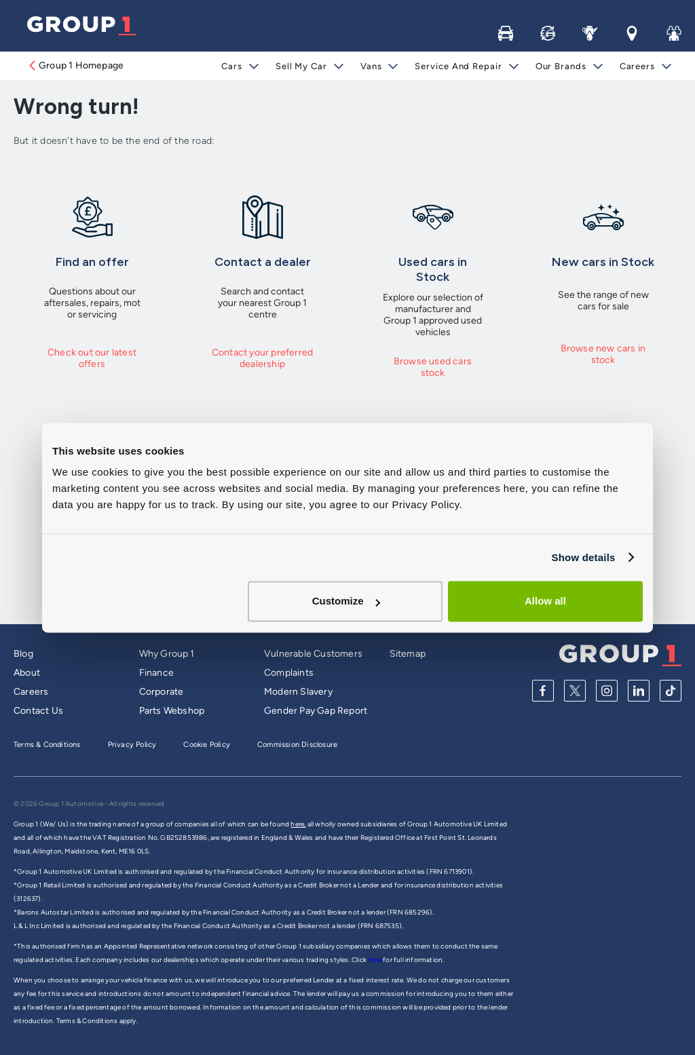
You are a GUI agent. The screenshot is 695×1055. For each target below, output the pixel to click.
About (27, 672)
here (375, 959)
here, (297, 824)
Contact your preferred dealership (262, 358)
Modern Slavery (298, 691)
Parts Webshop (172, 710)
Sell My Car (301, 66)
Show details (583, 557)
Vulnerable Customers (313, 653)
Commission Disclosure (297, 744)
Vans (371, 66)
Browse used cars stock (433, 367)
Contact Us (38, 710)
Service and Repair (458, 66)
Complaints (289, 672)
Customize (346, 601)
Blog (23, 653)
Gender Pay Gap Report (315, 710)
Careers (637, 66)
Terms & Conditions (47, 744)
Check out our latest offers (92, 358)
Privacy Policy (132, 744)
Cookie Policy (206, 744)
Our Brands (561, 66)
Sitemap (408, 653)
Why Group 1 (167, 653)
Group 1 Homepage (75, 65)
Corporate (161, 691)
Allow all (545, 601)
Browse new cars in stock (603, 354)
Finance (156, 672)
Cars (231, 66)
